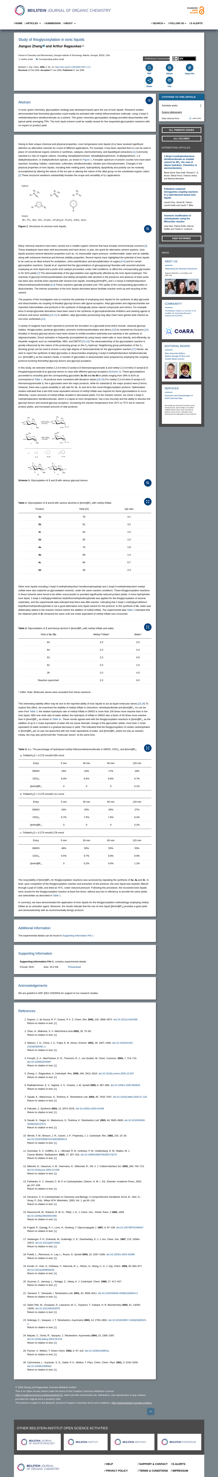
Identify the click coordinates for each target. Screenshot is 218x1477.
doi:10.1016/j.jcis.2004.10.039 (43, 1169)
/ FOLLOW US (177, 23)
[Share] (149, 80)
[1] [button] (134, 152)
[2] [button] (19, 175)
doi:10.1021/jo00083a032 (41, 1269)
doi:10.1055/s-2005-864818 (125, 1085)
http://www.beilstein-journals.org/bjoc (131, 1402)
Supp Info (189, 73)
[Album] (169, 67)
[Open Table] (147, 501)
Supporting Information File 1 (77, 935)
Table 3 (34, 711)
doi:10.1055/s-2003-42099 (120, 1254)
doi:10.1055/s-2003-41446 (90, 1108)
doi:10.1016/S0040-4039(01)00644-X (118, 1293)
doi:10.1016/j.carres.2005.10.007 (116, 1073)
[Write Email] (43, 45)
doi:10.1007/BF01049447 (129, 1227)
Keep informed (181, 238)
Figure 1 (87, 159)
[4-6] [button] (123, 261)
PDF (149, 73)
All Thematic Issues (181, 130)
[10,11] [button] (53, 315)
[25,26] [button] (141, 703)
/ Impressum (179, 1470)
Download (74, 967)
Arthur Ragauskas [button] (67, 46)
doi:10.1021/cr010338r (126, 1019)
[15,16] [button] (86, 341)
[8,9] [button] (53, 284)
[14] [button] (146, 329)
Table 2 (131, 610)
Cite (169, 86)
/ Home (18, 23)
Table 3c (56, 719)
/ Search (158, 23)
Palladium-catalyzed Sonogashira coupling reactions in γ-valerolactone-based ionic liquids (181, 193)
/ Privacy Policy (116, 1470)
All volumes (182, 138)
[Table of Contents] (149, 100)
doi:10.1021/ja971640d (47, 1242)
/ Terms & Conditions (153, 1470)
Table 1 (38, 379)
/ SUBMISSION (52, 23)
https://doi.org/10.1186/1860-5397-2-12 (73, 67)
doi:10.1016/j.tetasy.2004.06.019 (44, 1339)
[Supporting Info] (189, 67)
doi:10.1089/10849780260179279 (99, 1154)
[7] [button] (38, 273)
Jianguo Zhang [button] (30, 46)
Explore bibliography (172, 112)
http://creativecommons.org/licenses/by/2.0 (39, 1395)
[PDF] (149, 67)
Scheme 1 (114, 371)
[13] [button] (114, 329)
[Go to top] (150, 1411)
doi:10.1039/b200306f (39, 1061)
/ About (69, 23)
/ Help (109, 1464)
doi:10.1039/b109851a (97, 1350)
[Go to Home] (38, 1467)
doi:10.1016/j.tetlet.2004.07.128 (130, 1096)
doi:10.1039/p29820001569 (42, 1215)
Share (149, 86)
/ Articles (33, 23)
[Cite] (169, 80)
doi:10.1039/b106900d (39, 1366)
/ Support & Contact (153, 1464)
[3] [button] (145, 245)
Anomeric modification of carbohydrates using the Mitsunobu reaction (177, 218)
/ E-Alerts (196, 23)
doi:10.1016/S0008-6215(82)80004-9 (47, 1139)
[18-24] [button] (100, 379)
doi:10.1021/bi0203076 (47, 1308)
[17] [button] (134, 349)
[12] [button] (43, 319)
